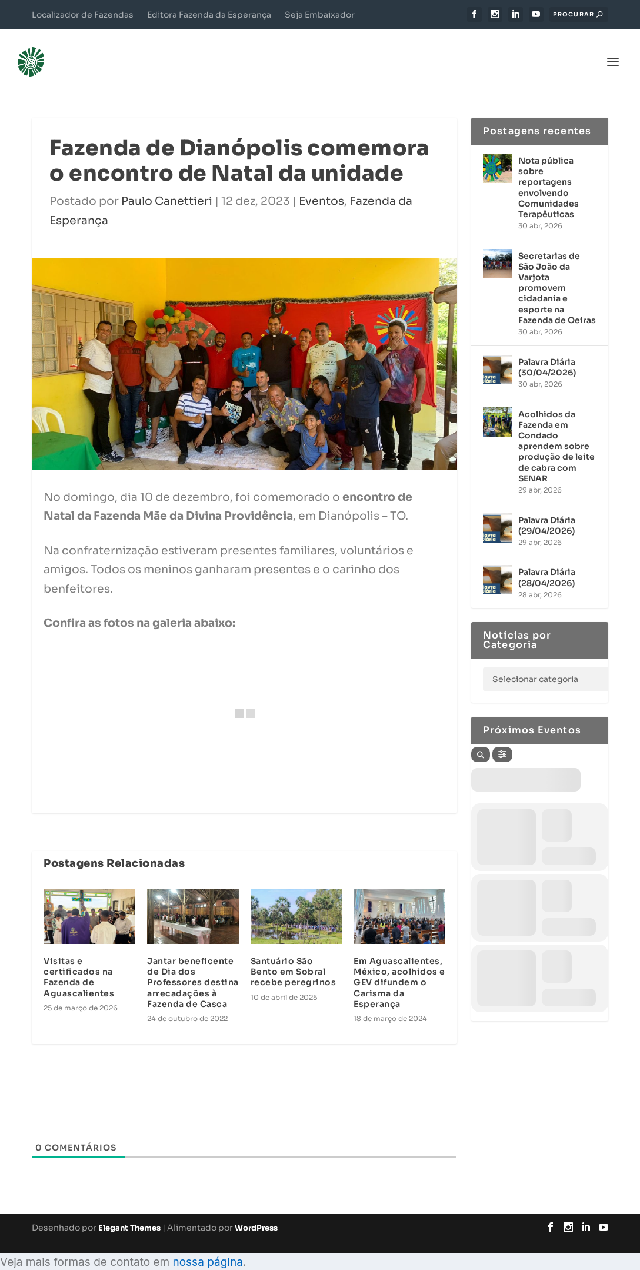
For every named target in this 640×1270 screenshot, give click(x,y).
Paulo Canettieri (166, 184)
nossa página (207, 1244)
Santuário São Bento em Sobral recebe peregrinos (293, 954)
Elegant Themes (129, 1210)
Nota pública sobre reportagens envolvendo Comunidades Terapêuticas (548, 170)
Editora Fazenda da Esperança (209, 14)
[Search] (480, 736)
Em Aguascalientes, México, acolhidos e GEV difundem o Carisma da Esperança (399, 965)
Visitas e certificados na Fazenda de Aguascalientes (79, 959)
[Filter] (502, 736)
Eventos (321, 184)
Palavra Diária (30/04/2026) (547, 349)
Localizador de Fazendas (83, 14)
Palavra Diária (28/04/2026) (546, 559)
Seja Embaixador (320, 14)
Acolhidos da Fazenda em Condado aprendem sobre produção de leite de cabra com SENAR (556, 428)
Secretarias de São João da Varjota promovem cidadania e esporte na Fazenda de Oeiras (557, 270)
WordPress (256, 1210)
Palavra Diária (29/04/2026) (546, 507)
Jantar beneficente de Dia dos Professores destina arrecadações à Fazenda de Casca (193, 965)
